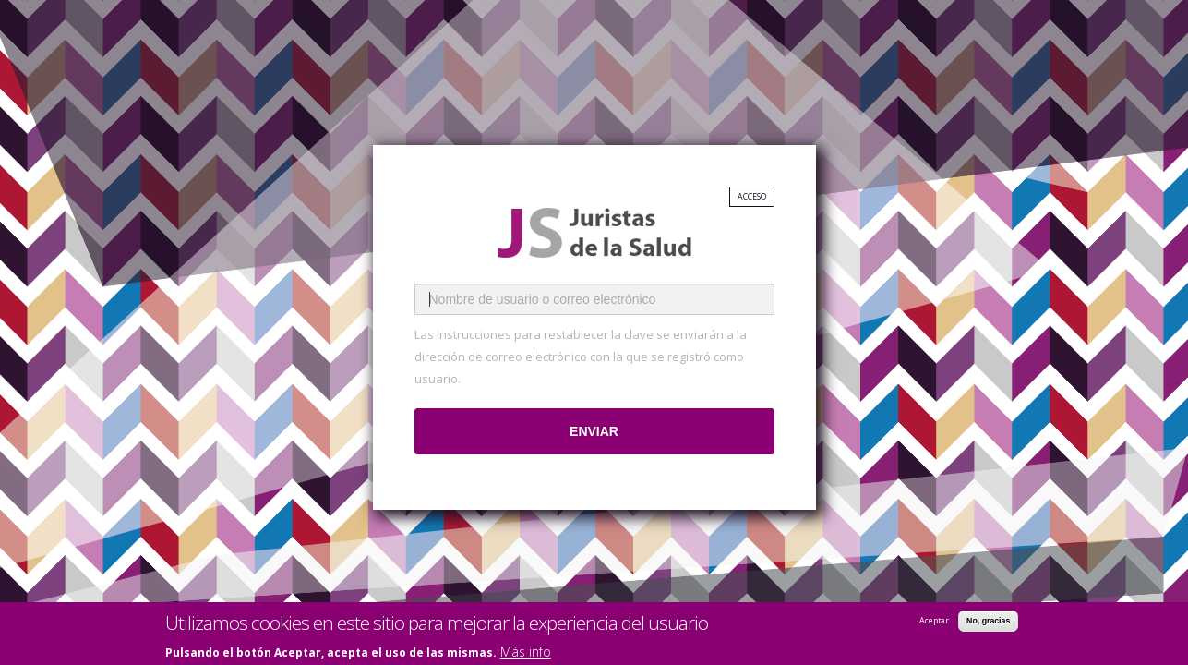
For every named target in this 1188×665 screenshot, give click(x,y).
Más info (525, 653)
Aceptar (934, 622)
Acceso (752, 196)
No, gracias (988, 622)
